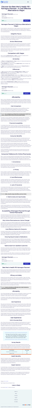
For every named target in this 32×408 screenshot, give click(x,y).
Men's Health (6, 381)
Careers (16, 397)
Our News (16, 401)
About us (16, 391)
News (16, 393)
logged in (6, 387)
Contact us (16, 399)
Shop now (27, 20)
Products (16, 395)
